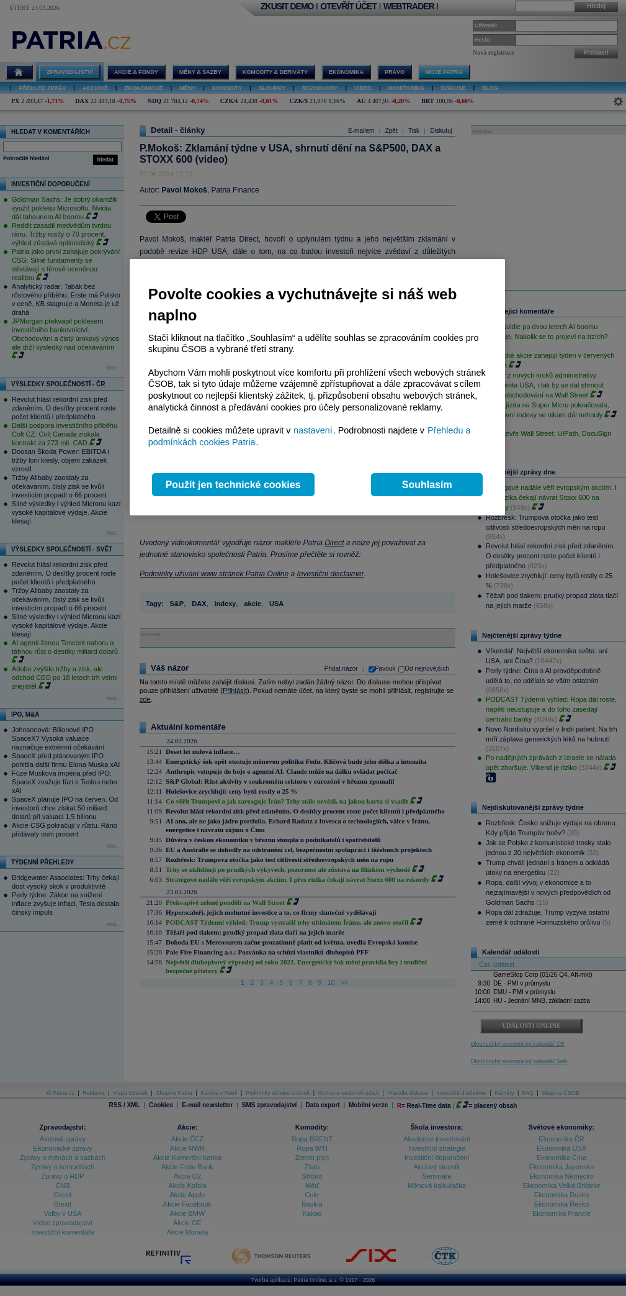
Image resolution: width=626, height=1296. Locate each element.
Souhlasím (427, 484)
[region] (317, 387)
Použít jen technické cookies (233, 484)
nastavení (312, 430)
